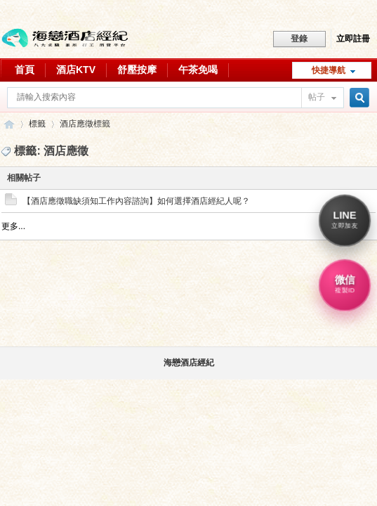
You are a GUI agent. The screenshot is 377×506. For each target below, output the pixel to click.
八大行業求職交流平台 (9, 124)
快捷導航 (328, 70)
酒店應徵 (76, 124)
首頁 (24, 69)
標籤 (37, 124)
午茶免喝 (198, 69)
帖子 (316, 97)
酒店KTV (75, 69)
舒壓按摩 (137, 69)
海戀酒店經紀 (189, 363)
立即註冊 (353, 39)
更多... (13, 226)
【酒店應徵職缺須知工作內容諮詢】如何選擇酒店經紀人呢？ (136, 201)
